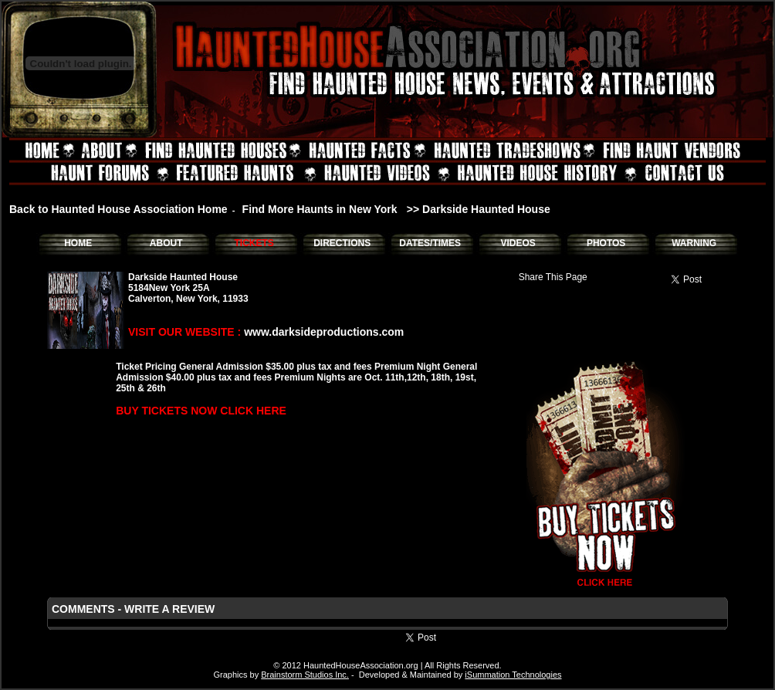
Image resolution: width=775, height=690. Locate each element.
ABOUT (166, 243)
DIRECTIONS (342, 243)
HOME (78, 243)
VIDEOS (517, 243)
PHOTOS (606, 243)
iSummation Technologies (513, 674)
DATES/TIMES (430, 243)
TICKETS (253, 243)
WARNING (694, 243)
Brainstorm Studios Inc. (305, 674)
